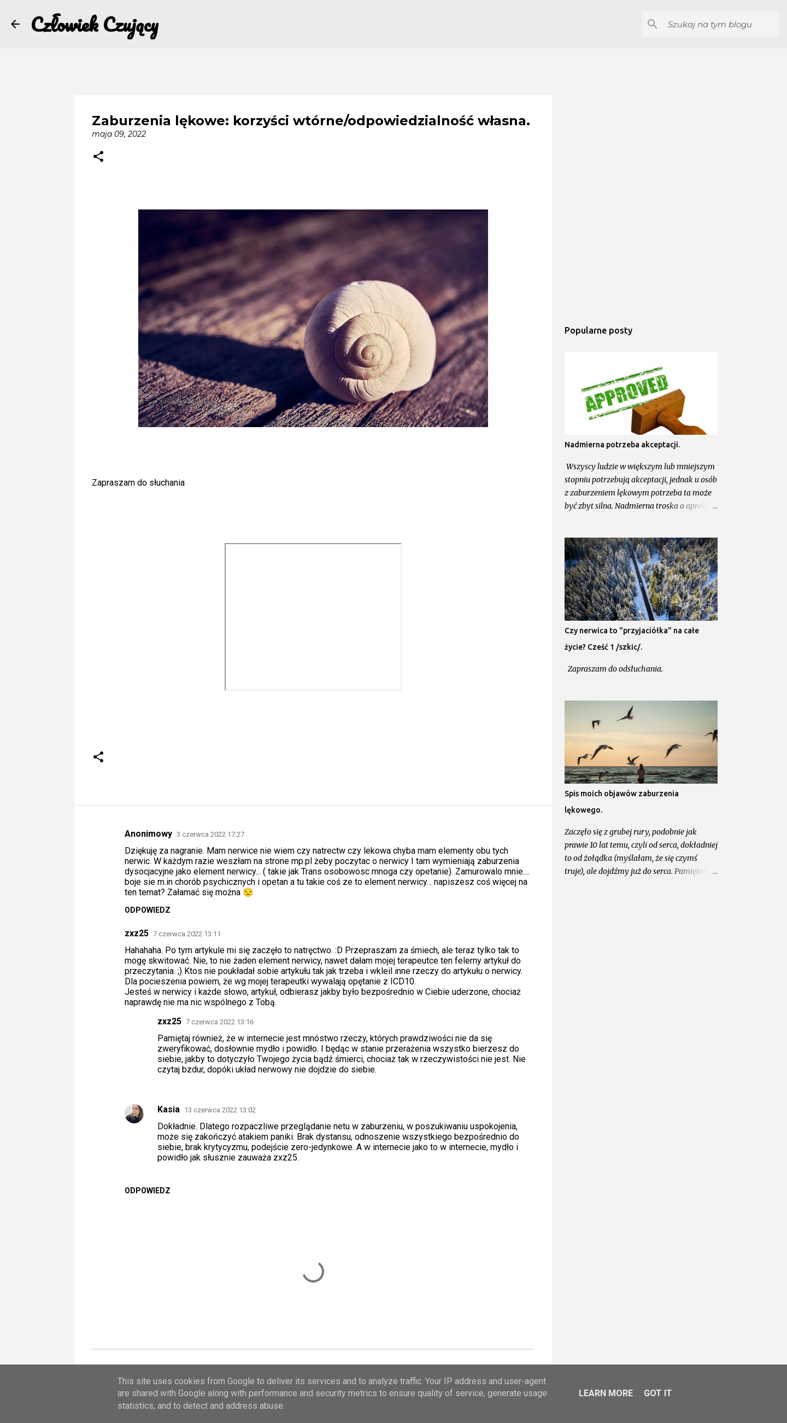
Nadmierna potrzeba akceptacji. (622, 444)
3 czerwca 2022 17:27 (210, 834)
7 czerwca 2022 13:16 (220, 1022)
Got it (658, 1393)
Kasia (168, 1109)
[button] (98, 157)
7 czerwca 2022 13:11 (187, 934)
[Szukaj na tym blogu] (720, 24)
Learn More (606, 1393)
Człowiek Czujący (94, 24)
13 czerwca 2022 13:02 (220, 1110)
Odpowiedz (148, 910)
